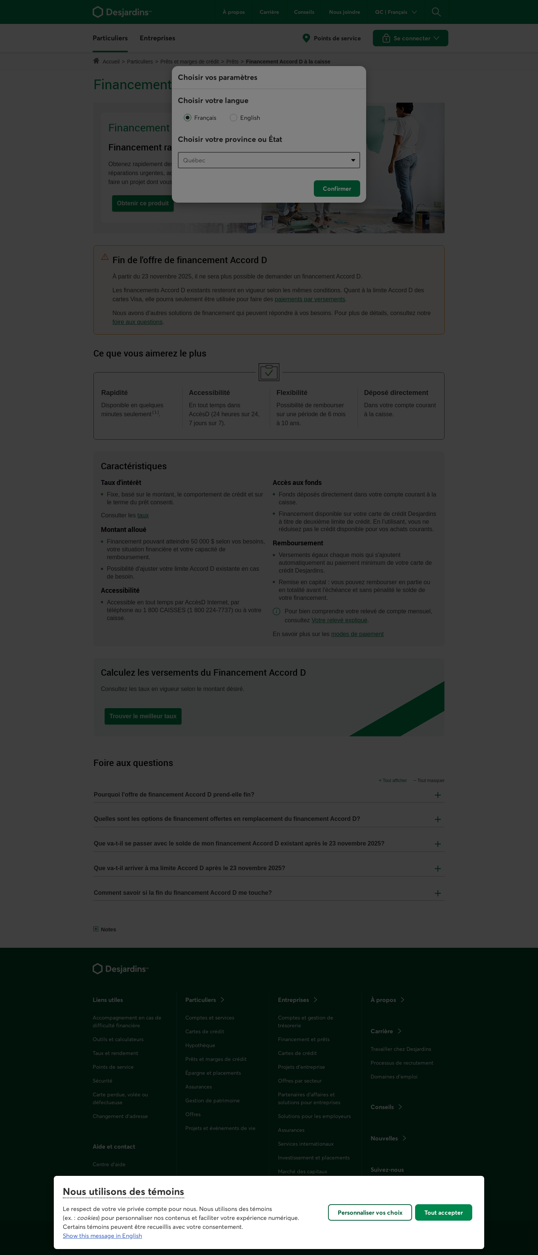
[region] (269, 1212)
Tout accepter (443, 1212)
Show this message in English (102, 1235)
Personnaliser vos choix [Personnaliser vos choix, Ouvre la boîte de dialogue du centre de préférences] (370, 1212)
